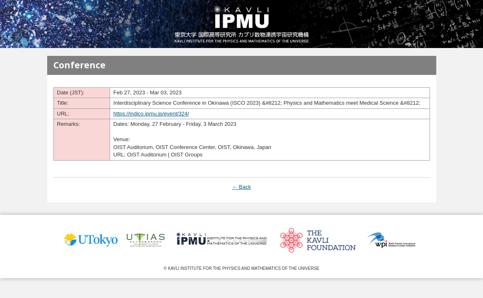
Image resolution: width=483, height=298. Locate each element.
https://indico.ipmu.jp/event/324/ (151, 114)
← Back (241, 187)
